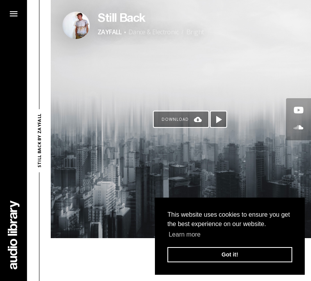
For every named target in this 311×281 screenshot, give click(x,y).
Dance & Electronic (153, 32)
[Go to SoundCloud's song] (298, 127)
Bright (195, 32)
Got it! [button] (230, 254)
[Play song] (218, 119)
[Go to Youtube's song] (298, 110)
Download (175, 119)
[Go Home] (14, 234)
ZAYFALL (110, 32)
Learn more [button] (185, 234)
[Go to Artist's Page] (76, 25)
